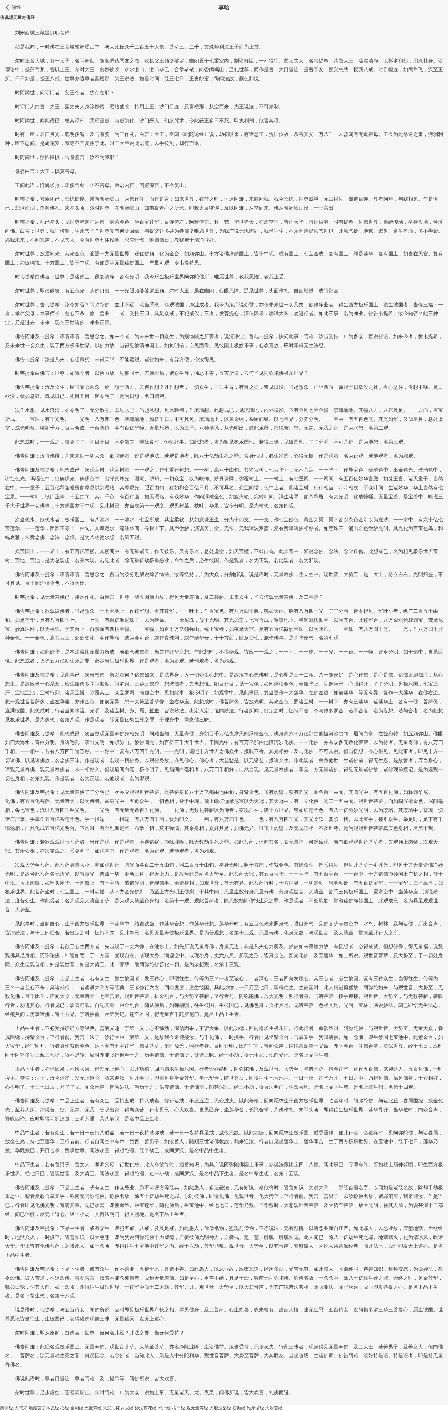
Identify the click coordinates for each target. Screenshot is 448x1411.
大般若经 (273, 1407)
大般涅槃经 (220, 1407)
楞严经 (178, 1407)
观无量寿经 (197, 1407)
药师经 (6, 1407)
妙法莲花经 (145, 1407)
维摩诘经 (255, 1407)
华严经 (164, 1407)
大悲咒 (20, 1407)
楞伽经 (238, 1407)
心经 (64, 1407)
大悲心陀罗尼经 (118, 1407)
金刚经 (76, 1407)
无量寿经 (93, 1407)
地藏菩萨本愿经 (44, 1407)
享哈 (224, 7)
